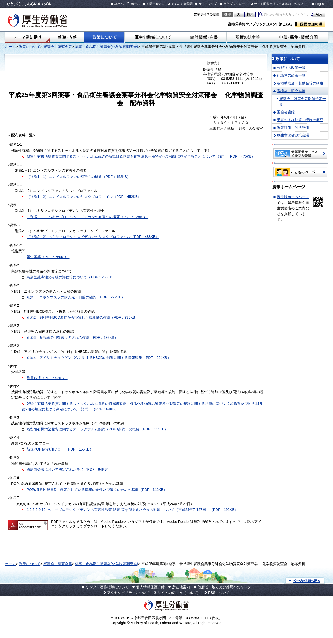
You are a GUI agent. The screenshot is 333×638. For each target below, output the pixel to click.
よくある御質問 (182, 4)
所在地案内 (181, 587)
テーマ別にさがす (28, 37)
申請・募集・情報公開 (298, 37)
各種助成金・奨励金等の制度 (300, 83)
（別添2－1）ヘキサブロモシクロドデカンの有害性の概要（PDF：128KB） (87, 217)
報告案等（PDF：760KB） (48, 257)
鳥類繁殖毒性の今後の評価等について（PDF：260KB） (71, 277)
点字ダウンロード (235, 4)
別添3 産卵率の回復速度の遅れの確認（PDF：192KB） (72, 337)
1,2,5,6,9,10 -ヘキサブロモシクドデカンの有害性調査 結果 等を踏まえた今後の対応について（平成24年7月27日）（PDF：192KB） (132, 510)
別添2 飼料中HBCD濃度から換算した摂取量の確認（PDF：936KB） (83, 317)
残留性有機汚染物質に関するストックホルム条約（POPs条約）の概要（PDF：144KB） (97, 429)
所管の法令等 (247, 37)
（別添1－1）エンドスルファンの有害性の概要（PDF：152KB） (79, 176)
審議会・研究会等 (57, 47)
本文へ (119, 4)
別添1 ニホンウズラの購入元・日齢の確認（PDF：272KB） (76, 297)
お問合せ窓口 (155, 4)
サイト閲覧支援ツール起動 (272, 4)
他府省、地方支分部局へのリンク (224, 587)
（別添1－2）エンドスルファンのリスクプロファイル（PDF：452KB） (84, 197)
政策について (104, 37)
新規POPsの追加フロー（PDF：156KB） (60, 449)
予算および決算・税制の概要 (300, 120)
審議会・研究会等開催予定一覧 (302, 101)
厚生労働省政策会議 (293, 135)
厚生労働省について (153, 37)
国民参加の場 (310, 24)
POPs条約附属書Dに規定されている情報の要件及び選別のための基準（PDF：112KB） (97, 489)
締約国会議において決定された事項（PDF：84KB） (68, 469)
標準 (227, 14)
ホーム (135, 4)
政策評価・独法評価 (293, 128)
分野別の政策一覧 (291, 68)
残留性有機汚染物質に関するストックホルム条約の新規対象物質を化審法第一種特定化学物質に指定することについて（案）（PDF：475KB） (141, 156)
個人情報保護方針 (150, 587)
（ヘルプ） (298, 4)
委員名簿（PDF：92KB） (47, 378)
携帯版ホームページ (293, 197)
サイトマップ (208, 4)
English (320, 4)
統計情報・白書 (203, 37)
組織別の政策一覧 (291, 75)
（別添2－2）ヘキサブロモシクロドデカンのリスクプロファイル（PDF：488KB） (93, 237)
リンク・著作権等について (107, 587)
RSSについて (219, 593)
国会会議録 (286, 112)
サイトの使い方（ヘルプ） (179, 593)
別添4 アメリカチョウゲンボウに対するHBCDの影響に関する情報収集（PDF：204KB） (99, 358)
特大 (250, 14)
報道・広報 (67, 37)
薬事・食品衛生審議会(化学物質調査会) (106, 47)
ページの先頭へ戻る (304, 580)
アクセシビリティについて (128, 593)
